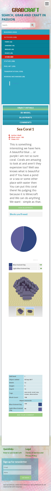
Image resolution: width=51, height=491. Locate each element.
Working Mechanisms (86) (14, 77)
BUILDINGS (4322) (10, 32)
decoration (34, 394)
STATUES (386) (9, 61)
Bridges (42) (9, 49)
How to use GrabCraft (12, 453)
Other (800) (9, 57)
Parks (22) (8, 42)
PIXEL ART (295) (9, 66)
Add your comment (25, 415)
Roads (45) (9, 53)
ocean (26, 394)
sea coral (27, 392)
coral (33, 392)
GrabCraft (15, 83)
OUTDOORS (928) (10, 37)
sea (37, 392)
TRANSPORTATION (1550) (13, 71)
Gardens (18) (9, 46)
